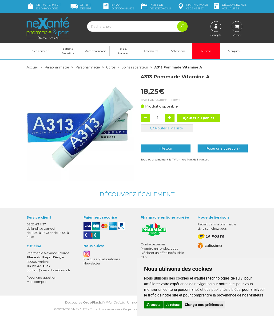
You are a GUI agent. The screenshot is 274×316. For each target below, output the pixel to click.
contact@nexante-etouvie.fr (48, 270)
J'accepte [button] (154, 305)
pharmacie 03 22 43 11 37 (193, 6)
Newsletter (91, 263)
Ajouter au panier (198, 118)
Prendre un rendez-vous (159, 248)
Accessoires (150, 51)
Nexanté (80, 309)
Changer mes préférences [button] (204, 305)
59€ (81, 6)
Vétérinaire (178, 51)
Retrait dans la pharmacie (217, 224)
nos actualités (229, 6)
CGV (144, 257)
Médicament (40, 51)
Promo (206, 51)
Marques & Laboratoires (101, 259)
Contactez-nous (153, 244)
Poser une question (41, 277)
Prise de (155, 6)
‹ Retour (165, 148)
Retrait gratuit (44, 6)
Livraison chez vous (212, 228)
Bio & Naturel (123, 51)
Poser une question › (223, 148)
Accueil (32, 67)
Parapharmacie (95, 51)
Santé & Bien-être (68, 51)
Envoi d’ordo (118, 6)
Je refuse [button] (173, 305)
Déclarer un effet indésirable (162, 253)
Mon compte (37, 282)
